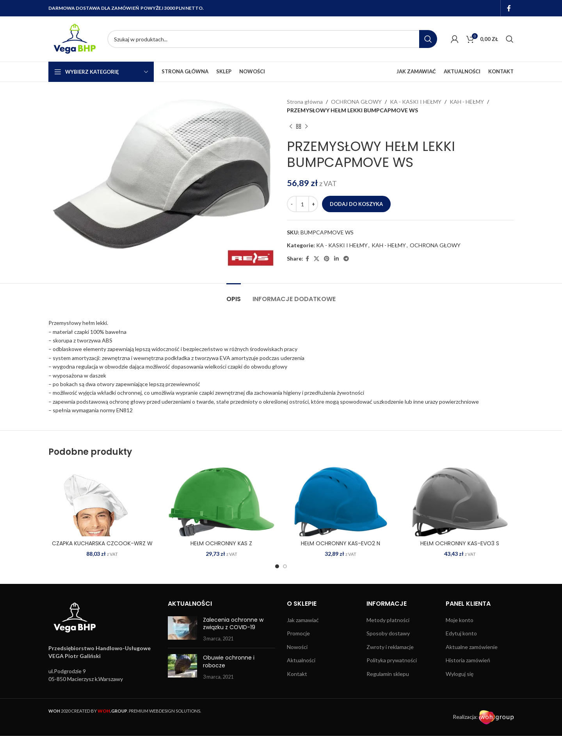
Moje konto (459, 620)
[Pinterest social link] (327, 259)
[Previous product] (291, 127)
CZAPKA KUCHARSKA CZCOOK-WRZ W (102, 543)
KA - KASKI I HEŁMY (415, 101)
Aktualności (301, 660)
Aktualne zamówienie (472, 647)
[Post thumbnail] (182, 629)
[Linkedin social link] (336, 259)
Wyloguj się (459, 673)
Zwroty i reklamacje (390, 647)
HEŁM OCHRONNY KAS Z (221, 543)
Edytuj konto (461, 633)
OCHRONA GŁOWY (356, 101)
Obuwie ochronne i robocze (228, 661)
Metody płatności (387, 620)
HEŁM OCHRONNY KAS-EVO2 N (340, 543)
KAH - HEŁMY (467, 101)
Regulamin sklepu (387, 673)
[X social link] (316, 259)
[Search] (272, 39)
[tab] (233, 295)
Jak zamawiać (303, 620)
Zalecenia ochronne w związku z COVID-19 (233, 623)
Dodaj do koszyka (356, 204)
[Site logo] (74, 38)
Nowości (297, 647)
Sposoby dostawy (388, 633)
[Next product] (306, 127)
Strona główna (305, 101)
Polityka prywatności (391, 660)
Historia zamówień (468, 660)
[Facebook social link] (509, 8)
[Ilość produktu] (302, 204)
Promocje (298, 633)
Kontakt (297, 673)
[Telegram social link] (346, 259)
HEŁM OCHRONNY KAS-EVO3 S (459, 543)
